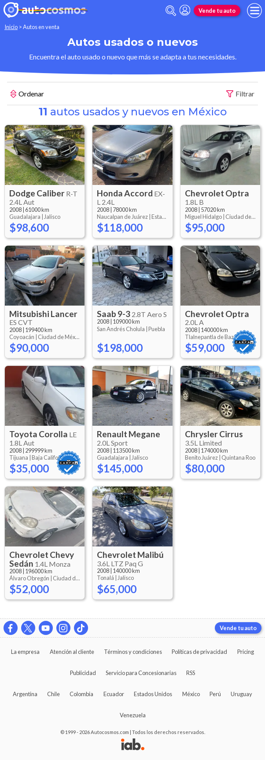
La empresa (25, 651)
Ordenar (27, 94)
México (191, 693)
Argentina (25, 693)
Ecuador (113, 693)
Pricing (245, 651)
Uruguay (241, 693)
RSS (190, 672)
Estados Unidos (153, 693)
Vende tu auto (217, 10)
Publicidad (83, 672)
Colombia (81, 693)
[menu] (254, 10)
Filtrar (240, 94)
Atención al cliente (72, 651)
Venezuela (133, 715)
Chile (53, 693)
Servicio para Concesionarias (141, 672)
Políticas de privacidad (199, 651)
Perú (215, 693)
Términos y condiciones (133, 651)
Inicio (11, 26)
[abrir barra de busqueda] (171, 11)
